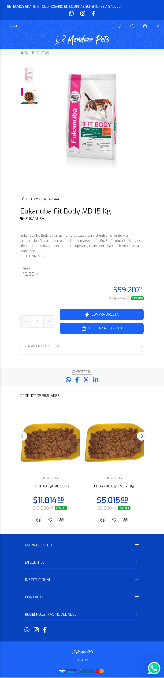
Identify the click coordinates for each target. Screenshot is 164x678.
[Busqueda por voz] (119, 26)
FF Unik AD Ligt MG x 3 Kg (50, 487)
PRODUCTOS (40, 53)
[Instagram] (82, 13)
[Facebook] (93, 13)
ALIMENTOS (50, 479)
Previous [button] (22, 436)
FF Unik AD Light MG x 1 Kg (114, 487)
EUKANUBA (35, 218)
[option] (28, 77)
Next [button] (141, 436)
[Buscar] (132, 26)
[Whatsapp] (72, 13)
